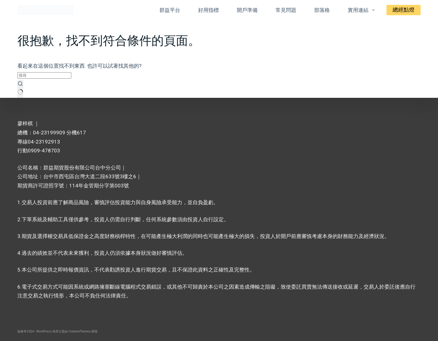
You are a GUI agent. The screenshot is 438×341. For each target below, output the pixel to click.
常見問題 (286, 10)
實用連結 (362, 10)
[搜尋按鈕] (20, 89)
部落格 (322, 10)
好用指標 (208, 10)
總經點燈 (404, 10)
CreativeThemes (79, 331)
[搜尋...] (44, 75)
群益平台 (169, 10)
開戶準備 (247, 10)
